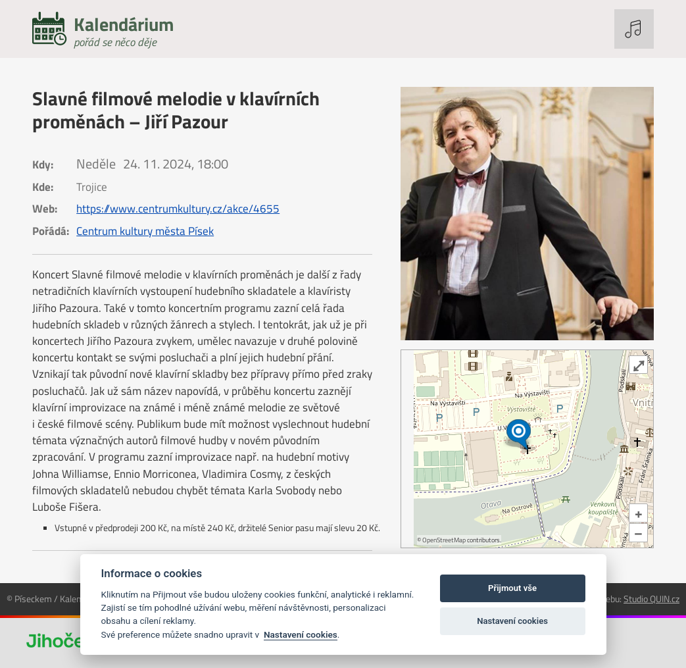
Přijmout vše (512, 588)
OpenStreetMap (444, 540)
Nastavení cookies (300, 634)
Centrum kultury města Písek (145, 231)
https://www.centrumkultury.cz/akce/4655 (178, 208)
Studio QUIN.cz (651, 598)
